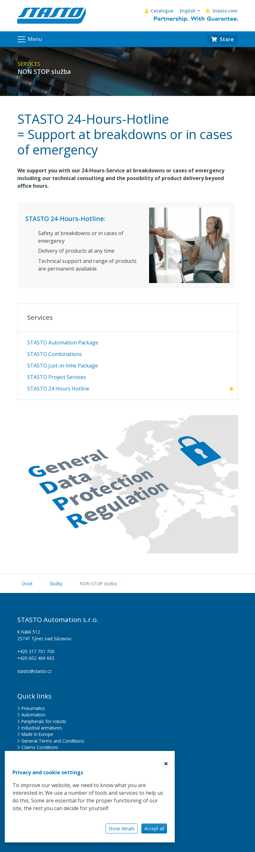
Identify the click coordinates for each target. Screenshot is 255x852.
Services (40, 317)
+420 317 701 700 (35, 651)
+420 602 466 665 (35, 658)
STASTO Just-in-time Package (62, 365)
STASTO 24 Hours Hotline (58, 388)
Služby (56, 583)
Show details (121, 828)
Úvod (27, 583)
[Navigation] (29, 39)
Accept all (154, 828)
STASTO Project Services (56, 377)
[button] (190, 11)
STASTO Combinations (54, 354)
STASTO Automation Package (62, 342)
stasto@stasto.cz (34, 671)
